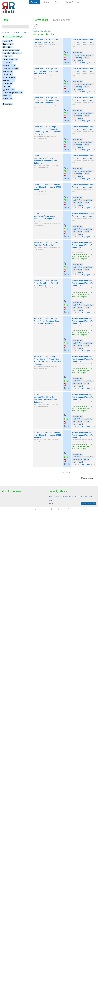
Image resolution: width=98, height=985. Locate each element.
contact (54, 509)
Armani (80, 60)
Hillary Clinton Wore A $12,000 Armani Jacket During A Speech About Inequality (46, 71)
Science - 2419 (8, 44)
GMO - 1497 (7, 47)
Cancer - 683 (7, 62)
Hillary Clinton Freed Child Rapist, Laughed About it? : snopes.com (82, 245)
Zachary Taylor (85, 63)
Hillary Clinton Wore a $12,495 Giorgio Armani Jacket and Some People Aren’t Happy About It (46, 100)
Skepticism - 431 (8, 80)
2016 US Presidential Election (83, 55)
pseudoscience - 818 (10, 59)
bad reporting (77, 58)
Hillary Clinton (77, 52)
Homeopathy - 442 (9, 77)
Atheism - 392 (7, 83)
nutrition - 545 (7, 74)
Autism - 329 (7, 99)
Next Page (65, 473)
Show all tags (7, 104)
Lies (74, 60)
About (46, 2)
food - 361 (6, 86)
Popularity (43, 31)
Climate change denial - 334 (12, 93)
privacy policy (31, 509)
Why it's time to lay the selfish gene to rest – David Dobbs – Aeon (71, 496)
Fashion (87, 58)
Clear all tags (17, 37)
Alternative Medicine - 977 (12, 53)
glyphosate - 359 (8, 90)
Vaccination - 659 (9, 65)
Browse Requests (60, 19)
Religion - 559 (7, 71)
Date (49, 31)
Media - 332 (7, 96)
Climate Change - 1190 (11, 50)
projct (50, 500)
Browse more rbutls (88, 503)
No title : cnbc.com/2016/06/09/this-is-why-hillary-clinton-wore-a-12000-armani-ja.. (47, 187)
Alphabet (17, 32)
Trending (36, 31)
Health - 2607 (7, 41)
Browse (34, 2)
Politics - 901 (7, 56)
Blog (57, 2)
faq (39, 509)
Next (34, 29)
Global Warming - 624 (10, 68)
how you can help (65, 509)
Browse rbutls (40, 19)
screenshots (46, 509)
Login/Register (73, 2)
